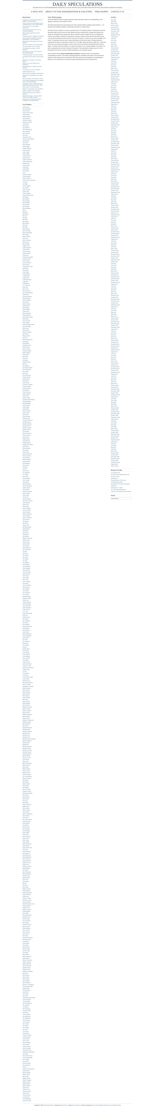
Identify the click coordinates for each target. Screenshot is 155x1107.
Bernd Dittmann (27, 208)
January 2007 (114, 455)
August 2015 (114, 261)
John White (26, 591)
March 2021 (114, 136)
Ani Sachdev (26, 171)
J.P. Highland (26, 472)
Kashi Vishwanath (27, 613)
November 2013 (115, 301)
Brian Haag (26, 234)
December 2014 (115, 276)
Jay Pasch (25, 523)
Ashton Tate (26, 191)
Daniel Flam (26, 294)
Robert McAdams (27, 892)
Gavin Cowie (26, 412)
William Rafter (26, 1084)
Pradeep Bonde (27, 861)
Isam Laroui (26, 471)
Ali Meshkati (26, 141)
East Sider (25, 356)
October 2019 (114, 168)
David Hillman (26, 309)
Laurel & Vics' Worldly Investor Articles (121, 491)
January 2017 (114, 230)
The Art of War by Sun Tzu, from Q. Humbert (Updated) (32, 30)
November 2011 (115, 346)
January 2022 (114, 117)
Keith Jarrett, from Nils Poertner (31, 87)
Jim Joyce (25, 557)
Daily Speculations (77, 4)
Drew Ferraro (26, 347)
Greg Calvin (26, 437)
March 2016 (114, 248)
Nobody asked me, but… (29, 71)
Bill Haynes (26, 221)
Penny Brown (26, 829)
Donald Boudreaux (27, 339)
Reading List (114, 478)
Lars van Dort (26, 658)
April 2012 (113, 336)
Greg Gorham (26, 439)
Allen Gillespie (26, 144)
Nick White (25, 802)
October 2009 (114, 393)
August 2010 (114, 374)
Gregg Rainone (27, 442)
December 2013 (115, 299)
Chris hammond (27, 262)
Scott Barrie (26, 941)
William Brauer (26, 1078)
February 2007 (115, 453)
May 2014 (113, 290)
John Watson (26, 589)
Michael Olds (26, 742)
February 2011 (115, 363)
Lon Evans (25, 675)
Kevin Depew (26, 630)
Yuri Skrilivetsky (27, 1099)
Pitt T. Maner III (27, 859)
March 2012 (114, 338)
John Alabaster (26, 566)
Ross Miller (25, 913)
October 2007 (114, 438)
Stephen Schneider (28, 971)
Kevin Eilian (26, 632)
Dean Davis (26, 319)
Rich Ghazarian (27, 872)
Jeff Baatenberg (27, 527)
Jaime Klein (26, 482)
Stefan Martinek (27, 964)
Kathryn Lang (26, 617)
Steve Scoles (26, 979)
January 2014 (114, 297)
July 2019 (113, 173)
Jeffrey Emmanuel (27, 538)
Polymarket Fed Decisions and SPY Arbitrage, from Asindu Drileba (32, 99)
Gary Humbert (26, 405)
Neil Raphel (26, 787)
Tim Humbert (26, 1005)
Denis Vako (26, 328)
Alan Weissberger (27, 129)
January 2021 (114, 140)
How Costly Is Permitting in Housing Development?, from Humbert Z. (32, 38)
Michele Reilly (26, 756)
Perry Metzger (26, 831)
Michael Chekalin (27, 731)
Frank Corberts (27, 388)
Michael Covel (26, 737)
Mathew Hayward (27, 714)
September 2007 (115, 440)
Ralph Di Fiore (26, 862)
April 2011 (113, 359)
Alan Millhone (26, 127)
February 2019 (115, 183)
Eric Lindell (25, 371)
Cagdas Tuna (26, 246)
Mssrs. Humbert (27, 778)
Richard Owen (26, 877)
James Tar (25, 497)
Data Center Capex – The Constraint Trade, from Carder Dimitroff (32, 96)
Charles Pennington (28, 257)
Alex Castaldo (26, 131)
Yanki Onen (26, 1087)
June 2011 (113, 355)
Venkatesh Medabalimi (29, 1052)
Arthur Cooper (26, 189)
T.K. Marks (25, 994)
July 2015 (113, 263)
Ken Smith (25, 622)
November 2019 (115, 166)
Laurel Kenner (26, 662)
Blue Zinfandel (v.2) (76, 1105)
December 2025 (115, 29)
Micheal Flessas (27, 752)
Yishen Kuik (26, 1093)
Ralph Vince (26, 864)
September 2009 (115, 395)
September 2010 (115, 372)
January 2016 (114, 252)
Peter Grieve (26, 838)
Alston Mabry (26, 146)
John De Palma (27, 572)
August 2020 (114, 149)
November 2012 (115, 323)
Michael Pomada (27, 746)
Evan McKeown (27, 375)
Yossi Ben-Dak (26, 1095)
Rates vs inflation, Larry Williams (31, 90)
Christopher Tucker (28, 266)
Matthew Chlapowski (28, 720)
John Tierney (26, 587)
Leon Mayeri (26, 673)
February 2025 (115, 48)
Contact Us (117, 11)
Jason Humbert (27, 510)
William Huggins (27, 1080)
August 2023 (114, 81)
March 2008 (114, 428)
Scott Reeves (26, 947)
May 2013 (113, 312)
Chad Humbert (26, 253)
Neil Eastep (26, 786)
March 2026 (114, 23)
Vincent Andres (27, 1063)
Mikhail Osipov (26, 769)
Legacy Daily (26, 669)
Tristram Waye (26, 1037)
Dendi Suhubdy (27, 326)
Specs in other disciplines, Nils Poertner (33, 73)
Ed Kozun (25, 358)
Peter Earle (26, 834)
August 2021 (114, 126)
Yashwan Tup (26, 1089)
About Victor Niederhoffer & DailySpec (69, 11)
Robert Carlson (27, 889)
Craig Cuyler (26, 277)
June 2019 (113, 175)
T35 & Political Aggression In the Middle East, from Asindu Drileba (33, 81)
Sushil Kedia (26, 988)
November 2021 (115, 121)
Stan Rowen (26, 954)
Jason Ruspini (26, 512)
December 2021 (115, 119)
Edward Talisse (27, 362)
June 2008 (113, 423)
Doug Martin (26, 343)
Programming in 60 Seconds (118, 480)
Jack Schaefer (26, 478)
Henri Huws (26, 452)
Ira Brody (25, 467)
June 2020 (113, 153)
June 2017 (113, 220)
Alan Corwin (26, 126)
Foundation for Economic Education (120, 484)
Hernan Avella (26, 461)
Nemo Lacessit (26, 789)
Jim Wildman (26, 562)
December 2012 (115, 321)
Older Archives (115, 466)
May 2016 (113, 245)
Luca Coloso (26, 679)
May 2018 (113, 200)
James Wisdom (27, 499)
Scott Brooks (26, 943)
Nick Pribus (26, 799)
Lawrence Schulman (28, 667)
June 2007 (113, 445)
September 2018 (115, 192)
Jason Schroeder (27, 514)
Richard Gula (26, 876)
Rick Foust (25, 879)
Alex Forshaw (26, 133)
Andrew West (26, 165)
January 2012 (114, 342)
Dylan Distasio (26, 352)
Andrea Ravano (27, 156)
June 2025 (113, 40)
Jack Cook (25, 476)
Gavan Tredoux (27, 411)
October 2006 (114, 460)
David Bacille (26, 306)
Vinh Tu (25, 1067)
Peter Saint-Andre (27, 847)
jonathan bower (27, 596)
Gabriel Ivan (26, 396)
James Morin (26, 489)
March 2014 (114, 293)
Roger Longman (27, 909)
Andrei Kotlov (26, 157)
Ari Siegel (25, 184)
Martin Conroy (26, 709)
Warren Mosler (26, 1072)
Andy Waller (26, 169)
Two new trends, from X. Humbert (31, 46)
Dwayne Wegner (27, 351)
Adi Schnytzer (26, 118)
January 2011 (114, 365)
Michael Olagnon (27, 741)
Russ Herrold (26, 919)
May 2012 (113, 335)
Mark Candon (26, 690)
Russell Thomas (27, 924)
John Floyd (25, 576)
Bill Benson (26, 214)
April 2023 (113, 89)
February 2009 (115, 408)
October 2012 (114, 325)
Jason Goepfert (27, 508)
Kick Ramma (26, 637)
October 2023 (114, 78)
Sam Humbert (26, 930)
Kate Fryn (25, 615)
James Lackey (26, 487)
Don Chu (25, 337)
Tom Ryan (25, 1029)
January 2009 (114, 410)
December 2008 (115, 411)
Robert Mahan (26, 891)
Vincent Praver (26, 1065)
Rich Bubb (25, 870)
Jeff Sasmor (26, 532)
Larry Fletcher (26, 654)
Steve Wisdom (26, 982)
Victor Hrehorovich (27, 1055)
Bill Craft (25, 216)
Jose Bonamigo (27, 604)
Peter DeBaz (26, 832)
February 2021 (115, 138)
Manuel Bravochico (28, 682)
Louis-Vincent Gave (28, 677)
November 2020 (115, 143)
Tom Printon (26, 1027)
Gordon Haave (26, 435)
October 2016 (114, 235)
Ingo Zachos (26, 465)
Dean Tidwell (26, 322)
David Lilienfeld (27, 313)
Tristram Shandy (27, 1035)
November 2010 (115, 368)
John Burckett (26, 570)
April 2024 (113, 66)
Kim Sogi (25, 639)
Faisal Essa (26, 381)
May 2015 (113, 267)
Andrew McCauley (27, 161)
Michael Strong (27, 748)
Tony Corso (26, 1031)
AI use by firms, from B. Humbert (31, 69)
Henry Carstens (27, 456)
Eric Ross (25, 373)
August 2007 (114, 441)
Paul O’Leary (26, 827)
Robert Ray (26, 896)
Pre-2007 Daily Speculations (118, 489)
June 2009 (113, 400)
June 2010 (113, 378)
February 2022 (115, 115)
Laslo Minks (26, 660)
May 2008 (113, 425)
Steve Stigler (26, 980)
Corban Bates (26, 274)
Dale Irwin (25, 287)
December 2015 (115, 254)
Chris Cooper (26, 261)
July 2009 (113, 398)
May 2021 (113, 132)
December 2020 (115, 141)
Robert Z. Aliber (27, 898)
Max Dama (25, 726)
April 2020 (113, 156)
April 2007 (113, 449)
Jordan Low (26, 600)
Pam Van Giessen (27, 819)
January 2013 (114, 320)
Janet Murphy (26, 502)
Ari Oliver (25, 182)
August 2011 (114, 351)
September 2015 (115, 260)
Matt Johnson (26, 718)
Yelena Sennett (27, 1091)
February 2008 (115, 430)
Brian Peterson (26, 236)
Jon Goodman (26, 592)
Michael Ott (26, 744)
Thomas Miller (26, 1001)
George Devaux (27, 422)
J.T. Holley (25, 474)
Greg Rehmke (26, 441)
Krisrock (25, 647)
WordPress (64, 1105)
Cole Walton (26, 272)
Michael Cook (26, 735)
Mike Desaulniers (27, 763)
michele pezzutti (27, 754)
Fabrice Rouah (26, 377)
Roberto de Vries (27, 900)
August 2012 (114, 329)
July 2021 (113, 128)
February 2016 (115, 250)
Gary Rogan (26, 409)
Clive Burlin (26, 270)
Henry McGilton (27, 459)
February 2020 (115, 160)
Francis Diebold (27, 386)
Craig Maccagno (27, 279)
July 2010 (113, 376)
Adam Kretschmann (28, 112)
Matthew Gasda (27, 722)
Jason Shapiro (26, 516)
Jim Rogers (26, 559)
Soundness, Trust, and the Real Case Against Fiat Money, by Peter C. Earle (32, 84)
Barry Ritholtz (26, 202)
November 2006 (115, 458)
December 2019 (115, 164)
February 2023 (115, 93)
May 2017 (113, 222)
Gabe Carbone (26, 394)
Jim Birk (25, 551)
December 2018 (115, 186)
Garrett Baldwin (27, 401)
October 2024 (114, 55)
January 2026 (114, 27)
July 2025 (113, 38)
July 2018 (113, 196)
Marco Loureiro (27, 684)
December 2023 (115, 74)
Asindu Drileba (26, 193)
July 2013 (113, 308)
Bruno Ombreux (27, 240)
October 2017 (114, 213)
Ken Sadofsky (26, 621)
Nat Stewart (26, 782)
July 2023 (113, 83)
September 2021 (115, 125)
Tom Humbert (26, 1022)
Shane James (26, 949)
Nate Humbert (26, 784)
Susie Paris (26, 992)
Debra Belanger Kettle (28, 324)
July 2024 (113, 61)
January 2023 (114, 95)
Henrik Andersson (27, 454)
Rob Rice (25, 885)
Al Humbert (26, 124)
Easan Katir (26, 354)
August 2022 (114, 104)
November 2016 (115, 233)
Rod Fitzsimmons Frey (28, 904)
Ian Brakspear (26, 463)
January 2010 (114, 387)
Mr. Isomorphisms (27, 776)
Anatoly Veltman (27, 148)
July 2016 (113, 241)
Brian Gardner (95, 1105)
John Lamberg (26, 581)
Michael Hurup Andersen (29, 739)
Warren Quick (26, 1074)
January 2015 (114, 275)
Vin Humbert (26, 1059)
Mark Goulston (26, 692)
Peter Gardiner (26, 836)
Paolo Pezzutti (26, 821)
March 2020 (114, 158)
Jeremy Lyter (26, 542)
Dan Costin (25, 289)
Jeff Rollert (25, 531)
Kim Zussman (26, 641)
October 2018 (114, 190)
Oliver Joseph (26, 810)
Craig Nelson (26, 283)
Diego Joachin (26, 336)
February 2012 (115, 340)
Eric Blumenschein (27, 367)
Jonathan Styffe (27, 598)
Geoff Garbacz (26, 416)
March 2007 (114, 451)
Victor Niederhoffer (28, 1057)
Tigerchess (114, 486)
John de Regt (26, 574)
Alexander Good (27, 137)
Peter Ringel (26, 846)
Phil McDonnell (27, 855)
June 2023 (113, 85)
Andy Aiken (26, 167)
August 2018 (114, 194)
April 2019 (113, 179)
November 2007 (115, 436)
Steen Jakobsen (27, 956)
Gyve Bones (26, 446)
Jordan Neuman (27, 602)
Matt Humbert (26, 716)
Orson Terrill (26, 812)
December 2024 (115, 51)
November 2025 (115, 31)
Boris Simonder (27, 231)
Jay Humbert (26, 519)
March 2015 (114, 271)
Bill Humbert (26, 223)
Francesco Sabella (27, 384)
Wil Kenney (26, 1076)
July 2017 (113, 218)
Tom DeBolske (26, 1018)
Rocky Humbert (27, 902)
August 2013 (114, 306)
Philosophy (101, 11)
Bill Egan (25, 217)
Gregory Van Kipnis (28, 444)
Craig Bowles (26, 276)
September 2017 (115, 215)
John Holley (26, 577)
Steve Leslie (26, 977)
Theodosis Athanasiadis (29, 997)
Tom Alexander (26, 1014)
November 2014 (115, 278)
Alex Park (25, 135)
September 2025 (115, 35)
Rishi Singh (26, 881)
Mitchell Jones (26, 772)
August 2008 (114, 419)
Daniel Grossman (27, 296)
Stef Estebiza (26, 958)
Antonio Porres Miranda (29, 180)
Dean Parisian (26, 321)
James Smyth (26, 493)
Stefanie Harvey (27, 965)
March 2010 (114, 383)
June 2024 (113, 63)
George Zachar (27, 426)
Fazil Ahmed (26, 382)
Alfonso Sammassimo (28, 139)
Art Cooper (25, 187)
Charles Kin (26, 255)
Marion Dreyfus (27, 688)
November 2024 (115, 53)
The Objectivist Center (117, 482)
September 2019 (115, 170)
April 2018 (113, 201)
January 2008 (114, 432)
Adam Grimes (26, 111)
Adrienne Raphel (27, 120)
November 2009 (115, 391)
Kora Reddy (26, 645)
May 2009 (113, 402)
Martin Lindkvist (27, 711)
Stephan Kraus (26, 969)
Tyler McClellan (27, 1042)
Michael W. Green (27, 750)
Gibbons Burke (26, 429)
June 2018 (113, 198)
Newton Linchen (27, 791)
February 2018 (115, 205)
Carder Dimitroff (27, 247)
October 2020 (114, 145)
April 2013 (113, 314)
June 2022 (113, 108)
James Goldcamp (27, 486)
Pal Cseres (25, 817)
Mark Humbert (26, 697)
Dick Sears (25, 334)
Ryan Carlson (26, 926)
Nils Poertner (26, 808)
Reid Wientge (26, 868)
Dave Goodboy (27, 300)
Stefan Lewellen (27, 962)
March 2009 (114, 406)
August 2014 (114, 284)
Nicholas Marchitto (27, 793)
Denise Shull (26, 330)
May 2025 (113, 42)
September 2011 (115, 350)
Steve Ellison (26, 975)
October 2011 (114, 348)
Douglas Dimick (27, 345)
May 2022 (113, 110)
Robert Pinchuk (27, 894)
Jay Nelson (25, 521)
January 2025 (114, 50)
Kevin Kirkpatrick (27, 634)
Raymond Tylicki (27, 866)
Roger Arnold (26, 907)
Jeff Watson (26, 534)
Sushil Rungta (26, 990)
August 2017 (114, 216)
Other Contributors (27, 814)
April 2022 (113, 111)
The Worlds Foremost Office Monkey (111, 1105)
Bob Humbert (26, 229)
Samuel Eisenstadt (28, 937)
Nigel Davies (26, 806)
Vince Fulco (26, 1061)
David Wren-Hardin (28, 317)
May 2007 (113, 447)
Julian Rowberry (27, 607)
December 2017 (115, 209)
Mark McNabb (26, 703)
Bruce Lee (25, 238)
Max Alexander (26, 724)
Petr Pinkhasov (27, 851)
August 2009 (114, 396)
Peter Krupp (26, 840)
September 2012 (115, 327)
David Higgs (26, 307)
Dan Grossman (27, 291)
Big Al (24, 210)
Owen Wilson (26, 816)
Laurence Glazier (27, 664)
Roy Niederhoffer (27, 915)
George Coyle (26, 418)
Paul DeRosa (26, 823)
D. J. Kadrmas (26, 285)
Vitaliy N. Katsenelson (28, 1069)
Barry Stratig (26, 204)
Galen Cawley (26, 397)
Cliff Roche (25, 268)
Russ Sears (26, 922)
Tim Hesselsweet (27, 1003)
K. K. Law (25, 611)
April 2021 (113, 134)
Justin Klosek (26, 609)
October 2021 (114, 123)
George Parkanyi (27, 424)
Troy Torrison (26, 1039)
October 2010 (114, 370)
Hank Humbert (26, 448)
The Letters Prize (115, 472)
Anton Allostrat (26, 176)
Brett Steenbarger (27, 232)
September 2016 (115, 237)
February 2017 (115, 228)
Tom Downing (26, 1020)
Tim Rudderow (26, 1009)
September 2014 (115, 282)
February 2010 (115, 385)
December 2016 (115, 231)
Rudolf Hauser (26, 917)
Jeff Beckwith (26, 529)
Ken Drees (25, 619)
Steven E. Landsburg (28, 984)
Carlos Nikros (26, 249)
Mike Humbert (26, 765)
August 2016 (114, 239)
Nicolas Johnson (27, 804)
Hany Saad (25, 450)
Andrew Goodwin (27, 159)
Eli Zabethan (26, 366)
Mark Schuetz (26, 705)
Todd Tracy (25, 1012)
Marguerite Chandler (28, 686)
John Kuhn (25, 579)
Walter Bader (26, 1070)
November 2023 (115, 76)
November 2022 (115, 98)
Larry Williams (26, 656)
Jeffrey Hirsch (26, 540)
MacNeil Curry (26, 681)
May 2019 (113, 177)
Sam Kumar (26, 934)
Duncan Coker (26, 349)
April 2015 (113, 269)
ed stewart (25, 360)
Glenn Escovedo (27, 433)
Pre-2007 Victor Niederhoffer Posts (120, 474)
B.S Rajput (25, 197)
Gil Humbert (26, 431)
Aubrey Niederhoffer (28, 195)
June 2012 (113, 333)
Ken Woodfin (26, 624)
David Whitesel (27, 315)
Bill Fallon (25, 219)
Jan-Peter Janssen (28, 501)
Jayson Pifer (26, 525)
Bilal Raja (25, 212)
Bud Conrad (26, 242)
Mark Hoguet (26, 696)
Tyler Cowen (26, 1040)
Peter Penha (26, 842)
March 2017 (114, 226)
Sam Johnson (26, 932)
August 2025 (114, 36)
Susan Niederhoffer (28, 986)
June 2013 (113, 310)
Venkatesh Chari (27, 1050)
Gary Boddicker (27, 403)
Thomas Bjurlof (27, 999)
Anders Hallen (26, 150)
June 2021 (113, 130)
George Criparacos (28, 420)
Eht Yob (25, 364)
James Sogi (26, 495)
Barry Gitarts (26, 199)
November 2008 (115, 413)
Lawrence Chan (27, 666)
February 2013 (115, 318)
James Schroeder (27, 491)
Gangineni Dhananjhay (29, 399)
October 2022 (114, 100)
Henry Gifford (26, 457)
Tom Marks (25, 1025)
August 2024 (114, 59)
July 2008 (113, 421)
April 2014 (113, 291)
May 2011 (113, 357)
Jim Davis (25, 553)
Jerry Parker (26, 546)
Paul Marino (26, 825)
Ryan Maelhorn (27, 928)
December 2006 (115, 456)
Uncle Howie (26, 1044)
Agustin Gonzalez (27, 122)
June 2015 (113, 265)
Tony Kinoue (26, 1033)
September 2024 (115, 57)
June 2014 (113, 288)
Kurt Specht (26, 651)
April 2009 (113, 404)
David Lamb (26, 311)
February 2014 (115, 295)
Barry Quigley (26, 201)
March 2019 (114, 181)
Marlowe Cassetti (27, 707)
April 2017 (113, 224)
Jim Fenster (26, 555)
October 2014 (114, 280)
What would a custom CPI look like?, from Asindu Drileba (32, 52)
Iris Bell (24, 469)
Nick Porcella (26, 797)
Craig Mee (25, 281)
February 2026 (115, 25)
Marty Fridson (26, 712)
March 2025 (114, 46)
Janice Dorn (26, 504)
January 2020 (114, 162)
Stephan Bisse (26, 967)
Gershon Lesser (27, 427)
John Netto (25, 583)
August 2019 (114, 171)
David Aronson (26, 304)
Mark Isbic (25, 699)
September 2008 (115, 417)
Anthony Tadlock (27, 174)
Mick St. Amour (27, 757)
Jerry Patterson (27, 547)
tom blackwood (27, 1016)
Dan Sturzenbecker (28, 292)
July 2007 (113, 443)
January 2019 (114, 185)
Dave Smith (26, 302)
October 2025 (114, 33)
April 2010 (113, 381)
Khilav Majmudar (27, 636)
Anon (24, 172)
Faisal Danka (26, 379)
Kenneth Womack (27, 626)
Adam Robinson (27, 116)
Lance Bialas (26, 652)
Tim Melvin (25, 1007)
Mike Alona (25, 761)
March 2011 (114, 361)
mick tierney (26, 759)
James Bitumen (27, 484)
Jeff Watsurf (26, 536)
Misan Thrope (26, 771)
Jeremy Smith (26, 544)
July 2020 (113, 151)
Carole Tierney (26, 251)
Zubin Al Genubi (27, 1100)
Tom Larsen (26, 1024)
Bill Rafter (25, 225)
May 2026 (113, 20)
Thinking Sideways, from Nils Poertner (33, 55)
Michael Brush (26, 729)
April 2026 (113, 21)
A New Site (37, 11)
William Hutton (26, 1082)
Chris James (26, 264)
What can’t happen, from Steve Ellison (33, 44)
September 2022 (115, 102)
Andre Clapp (26, 152)
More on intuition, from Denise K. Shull (33, 78)
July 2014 (113, 286)
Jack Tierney (26, 480)
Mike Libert (25, 767)
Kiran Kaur (25, 643)
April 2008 (113, 426)
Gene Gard (25, 414)
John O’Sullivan (27, 585)
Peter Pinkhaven (27, 844)
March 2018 (114, 203)
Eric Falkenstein (27, 369)
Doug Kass (25, 341)
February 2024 (115, 70)
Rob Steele (25, 887)
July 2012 (113, 331)
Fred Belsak (26, 390)
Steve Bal (25, 973)
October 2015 (114, 258)
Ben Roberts (26, 206)
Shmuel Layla (26, 950)
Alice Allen (25, 142)
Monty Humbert (27, 774)
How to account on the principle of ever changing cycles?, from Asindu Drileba (33, 23)
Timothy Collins (27, 1010)
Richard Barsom (27, 874)
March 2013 (114, 316)
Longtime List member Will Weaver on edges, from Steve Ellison (33, 20)
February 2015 (115, 273)
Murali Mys (25, 780)
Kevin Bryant (26, 628)
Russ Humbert (26, 920)
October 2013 (114, 303)
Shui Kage (25, 952)
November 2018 (115, 188)
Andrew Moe (26, 163)
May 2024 (113, 65)
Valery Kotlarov (27, 1046)
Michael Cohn (26, 733)
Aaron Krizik (26, 107)
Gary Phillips (26, 407)
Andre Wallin (26, 154)
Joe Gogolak (26, 564)
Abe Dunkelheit (27, 109)
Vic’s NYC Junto (115, 476)
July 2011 (113, 353)
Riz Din (24, 883)
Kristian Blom (26, 649)
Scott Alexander (27, 939)
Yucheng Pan (26, 1097)
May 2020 (113, 155)
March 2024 (114, 68)
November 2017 (115, 211)
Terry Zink (25, 995)
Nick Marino (26, 795)
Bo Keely (25, 227)
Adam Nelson (26, 114)
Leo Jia (24, 671)
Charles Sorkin (26, 259)
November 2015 (115, 256)
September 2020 (115, 147)
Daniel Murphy (26, 298)
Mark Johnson (26, 701)
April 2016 (113, 246)
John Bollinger (26, 568)
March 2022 (114, 113)
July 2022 (113, 106)
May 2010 (113, 380)
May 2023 (113, 87)
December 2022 (115, 96)
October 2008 (114, 415)
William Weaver (27, 1085)
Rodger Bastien (27, 905)
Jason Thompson (27, 517)
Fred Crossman (27, 392)
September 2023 (115, 80)
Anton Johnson (27, 178)
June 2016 (113, 243)
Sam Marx (25, 935)
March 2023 (114, 91)
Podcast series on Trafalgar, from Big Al (33, 36)
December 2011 (115, 344)
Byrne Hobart (26, 244)
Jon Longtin (26, 594)
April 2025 (113, 44)
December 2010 (115, 366)
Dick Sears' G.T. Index (117, 487)
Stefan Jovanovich (27, 960)
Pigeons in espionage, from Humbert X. (33, 89)
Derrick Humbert (27, 332)
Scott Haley (26, 945)
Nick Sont (25, 801)
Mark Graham (26, 694)
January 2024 (114, 72)
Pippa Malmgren (27, 857)
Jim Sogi (25, 561)
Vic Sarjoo (25, 1054)
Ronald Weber (26, 911)
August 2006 (114, 464)
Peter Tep (25, 849)
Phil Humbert (26, 853)
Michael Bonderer (27, 727)
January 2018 (114, 207)
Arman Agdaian (27, 186)
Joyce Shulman (27, 606)
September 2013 (115, 305)
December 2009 (115, 389)
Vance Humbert (27, 1048)
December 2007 (115, 434)
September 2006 (115, 462)
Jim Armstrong (26, 549)
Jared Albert (26, 506)
